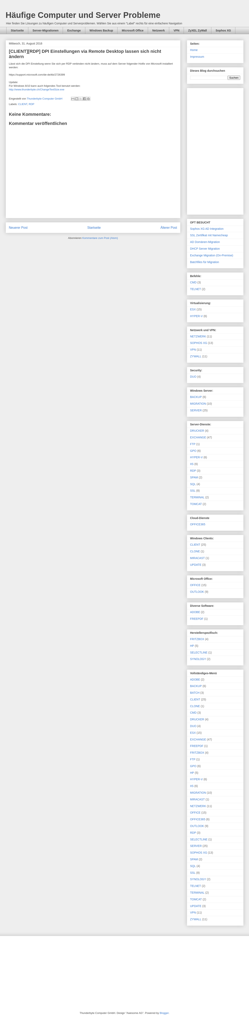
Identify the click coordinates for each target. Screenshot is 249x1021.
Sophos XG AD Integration (207, 228)
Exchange (74, 30)
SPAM (194, 477)
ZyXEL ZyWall (197, 30)
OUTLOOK (197, 591)
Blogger (164, 1012)
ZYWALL (196, 356)
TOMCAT (196, 504)
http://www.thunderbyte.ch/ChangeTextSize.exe (36, 89)
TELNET (195, 289)
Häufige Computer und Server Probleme (83, 15)
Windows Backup (101, 30)
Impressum (197, 56)
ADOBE (195, 612)
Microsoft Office (133, 30)
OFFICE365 (197, 524)
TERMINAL (197, 497)
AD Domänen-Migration (205, 242)
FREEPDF (196, 618)
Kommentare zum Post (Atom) (100, 238)
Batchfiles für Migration (204, 262)
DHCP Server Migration (205, 248)
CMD (193, 282)
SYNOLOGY (198, 659)
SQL (193, 484)
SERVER (196, 410)
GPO (193, 450)
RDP (31, 104)
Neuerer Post (18, 227)
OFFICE (195, 585)
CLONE (195, 551)
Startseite (17, 30)
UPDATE (196, 564)
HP (192, 645)
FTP (192, 444)
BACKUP (196, 397)
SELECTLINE (199, 652)
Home (194, 50)
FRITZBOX (197, 639)
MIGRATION (198, 403)
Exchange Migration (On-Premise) (211, 255)
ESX (193, 309)
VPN (176, 30)
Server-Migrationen (46, 30)
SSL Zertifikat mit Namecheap (209, 235)
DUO (193, 376)
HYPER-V (196, 316)
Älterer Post (168, 227)
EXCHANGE (198, 437)
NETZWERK (198, 336)
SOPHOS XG (198, 343)
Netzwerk (158, 30)
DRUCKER (197, 430)
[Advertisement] (215, 150)
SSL (192, 490)
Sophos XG (223, 30)
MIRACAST (197, 558)
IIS (192, 464)
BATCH (195, 692)
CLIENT (22, 104)
